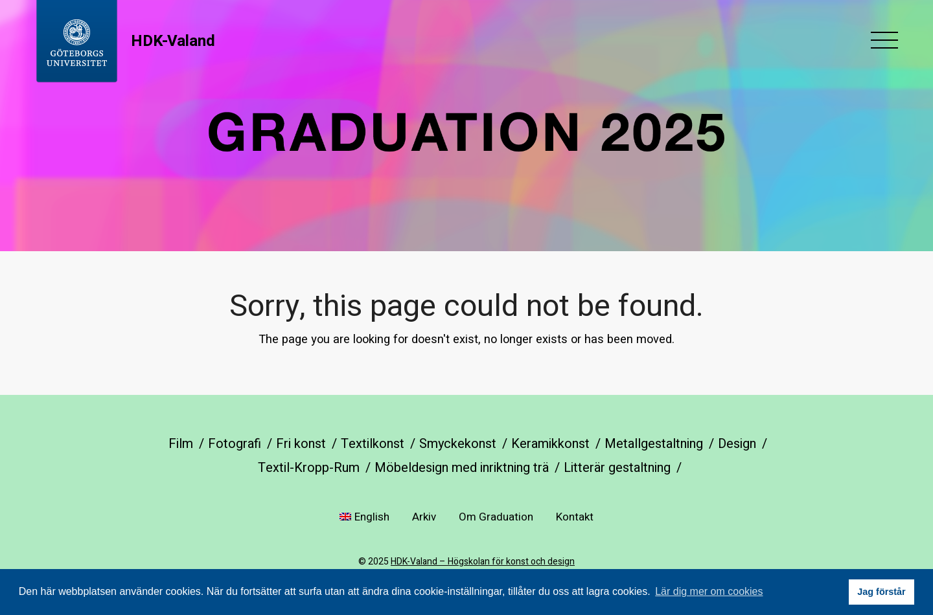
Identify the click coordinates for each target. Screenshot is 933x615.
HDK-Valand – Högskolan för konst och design (483, 561)
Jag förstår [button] (881, 592)
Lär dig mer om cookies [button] (709, 591)
